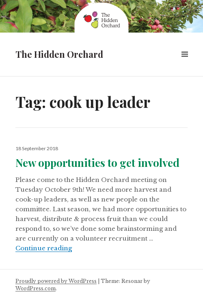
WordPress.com (35, 288)
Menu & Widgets (184, 63)
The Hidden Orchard (59, 54)
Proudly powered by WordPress (56, 281)
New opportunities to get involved (97, 162)
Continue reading (43, 248)
